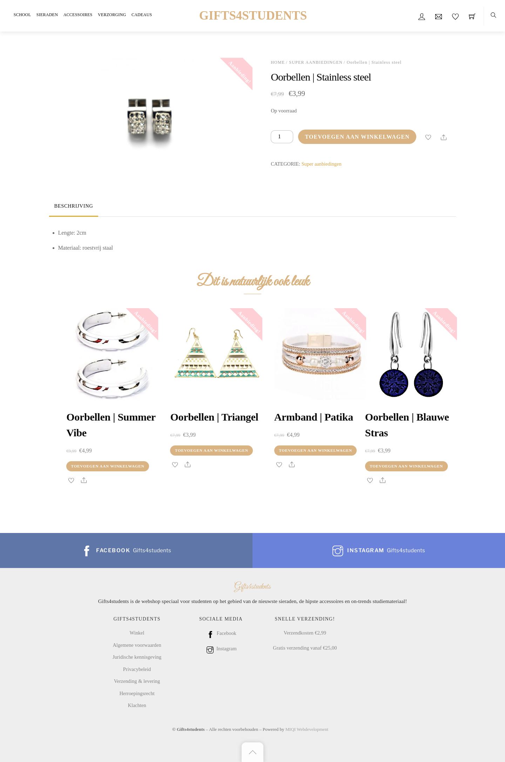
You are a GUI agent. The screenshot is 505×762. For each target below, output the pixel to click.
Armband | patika (313, 417)
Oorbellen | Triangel (214, 417)
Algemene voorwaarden (137, 645)
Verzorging (112, 14)
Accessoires (78, 14)
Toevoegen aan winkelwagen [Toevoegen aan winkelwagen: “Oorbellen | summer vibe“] (107, 466)
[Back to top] (252, 752)
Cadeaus (142, 14)
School (22, 14)
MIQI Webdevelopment (306, 729)
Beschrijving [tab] (73, 206)
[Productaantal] (282, 136)
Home (278, 62)
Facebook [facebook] (221, 633)
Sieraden (47, 14)
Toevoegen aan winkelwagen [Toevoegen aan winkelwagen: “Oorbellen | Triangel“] (211, 450)
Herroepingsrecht (136, 693)
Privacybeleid (137, 669)
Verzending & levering (137, 681)
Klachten (137, 705)
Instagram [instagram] (220, 648)
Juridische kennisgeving (137, 657)
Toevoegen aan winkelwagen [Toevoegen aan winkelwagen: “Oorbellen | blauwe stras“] (406, 466)
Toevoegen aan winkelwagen (357, 137)
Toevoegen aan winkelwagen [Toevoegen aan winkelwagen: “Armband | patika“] (315, 450)
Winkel (137, 633)
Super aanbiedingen (316, 62)
